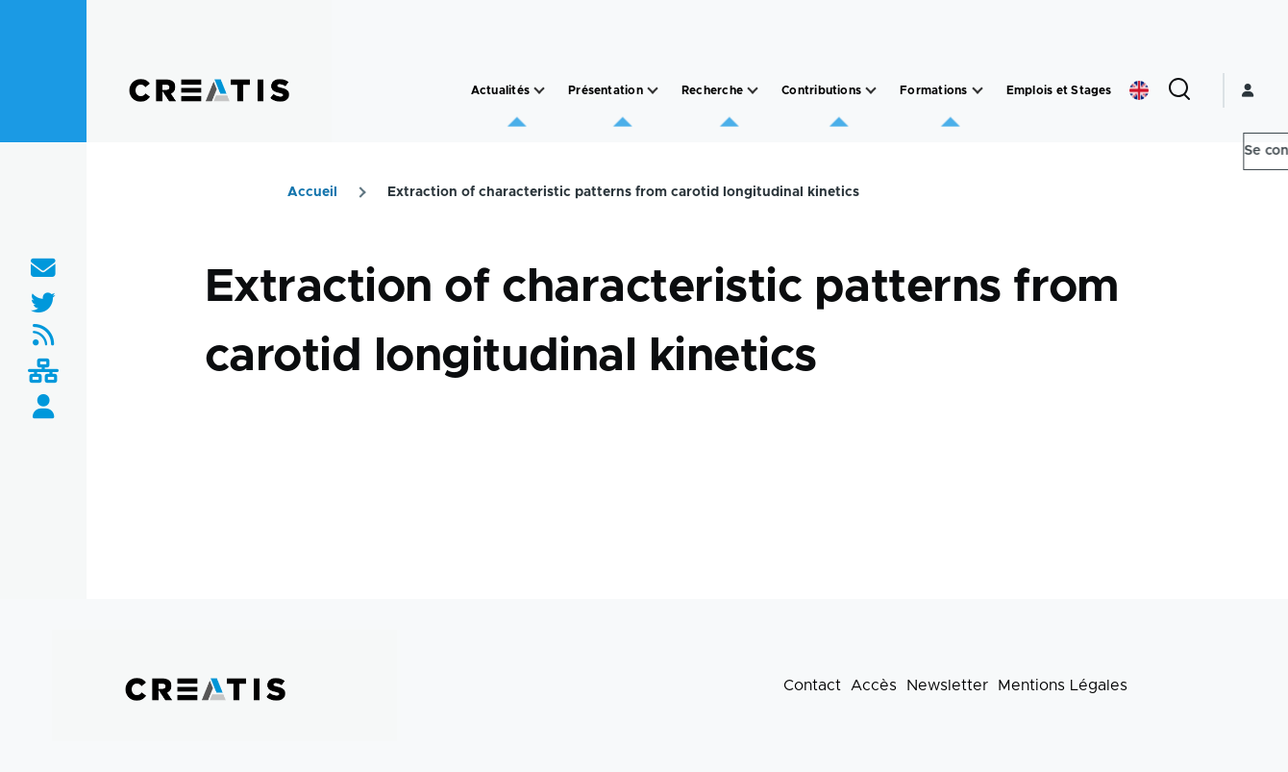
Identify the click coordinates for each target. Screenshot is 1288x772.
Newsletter (947, 685)
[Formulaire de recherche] (1179, 90)
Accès (874, 685)
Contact (812, 685)
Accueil (312, 192)
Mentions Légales (1062, 685)
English (1139, 90)
